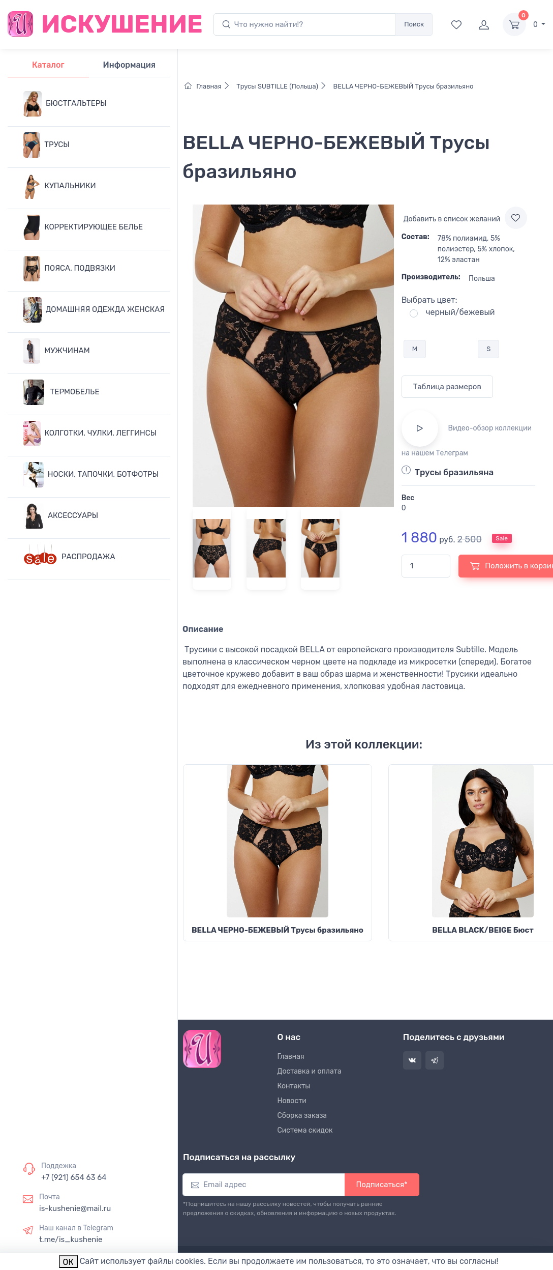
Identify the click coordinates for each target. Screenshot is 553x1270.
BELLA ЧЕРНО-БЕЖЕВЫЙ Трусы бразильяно (402, 86)
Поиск (414, 24)
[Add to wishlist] (516, 218)
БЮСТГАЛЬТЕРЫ (65, 104)
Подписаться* (382, 1184)
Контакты (294, 1086)
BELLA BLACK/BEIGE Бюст (482, 930)
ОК (68, 1262)
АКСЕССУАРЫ (60, 516)
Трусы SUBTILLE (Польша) (283, 86)
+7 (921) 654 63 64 (74, 1177)
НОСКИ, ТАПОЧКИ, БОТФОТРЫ (91, 474)
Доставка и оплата (310, 1071)
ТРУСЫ (46, 145)
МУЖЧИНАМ (56, 351)
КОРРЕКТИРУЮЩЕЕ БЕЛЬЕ (83, 227)
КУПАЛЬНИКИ (59, 186)
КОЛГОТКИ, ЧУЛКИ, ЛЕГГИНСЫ (90, 433)
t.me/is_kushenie (70, 1239)
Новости (292, 1100)
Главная (210, 86)
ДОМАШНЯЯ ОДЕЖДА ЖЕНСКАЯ (94, 310)
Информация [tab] (129, 65)
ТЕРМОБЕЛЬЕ (61, 392)
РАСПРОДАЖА (69, 557)
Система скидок (305, 1130)
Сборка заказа (302, 1115)
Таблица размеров (447, 386)
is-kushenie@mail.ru (75, 1208)
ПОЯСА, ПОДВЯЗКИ (69, 268)
